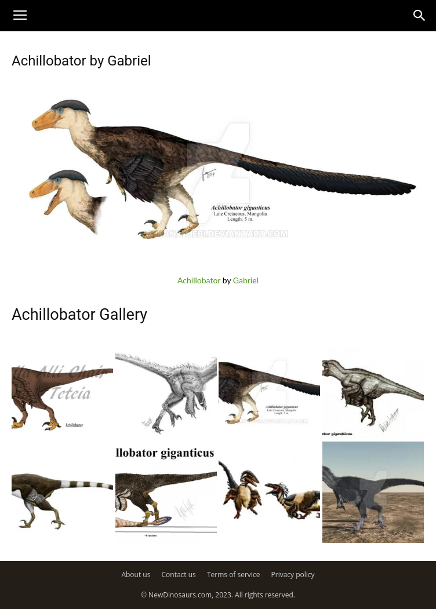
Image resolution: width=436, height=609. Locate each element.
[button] (420, 15)
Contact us (179, 574)
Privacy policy (293, 574)
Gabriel (246, 280)
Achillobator (198, 280)
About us (135, 574)
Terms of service (233, 574)
